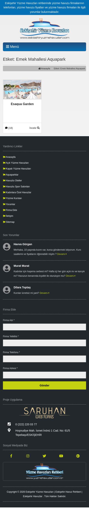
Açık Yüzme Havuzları (16, 162)
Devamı (62, 254)
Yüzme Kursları (12, 198)
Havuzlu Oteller (12, 180)
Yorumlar (9, 204)
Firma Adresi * (10, 368)
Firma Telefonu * (11, 352)
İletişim (8, 216)
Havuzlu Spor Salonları (16, 186)
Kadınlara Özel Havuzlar (17, 192)
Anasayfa (44, 68)
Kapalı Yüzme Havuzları (17, 168)
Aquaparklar (10, 174)
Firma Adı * (8, 320)
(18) (9, 127)
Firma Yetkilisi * (11, 336)
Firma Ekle (10, 210)
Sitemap (8, 222)
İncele (34, 127)
